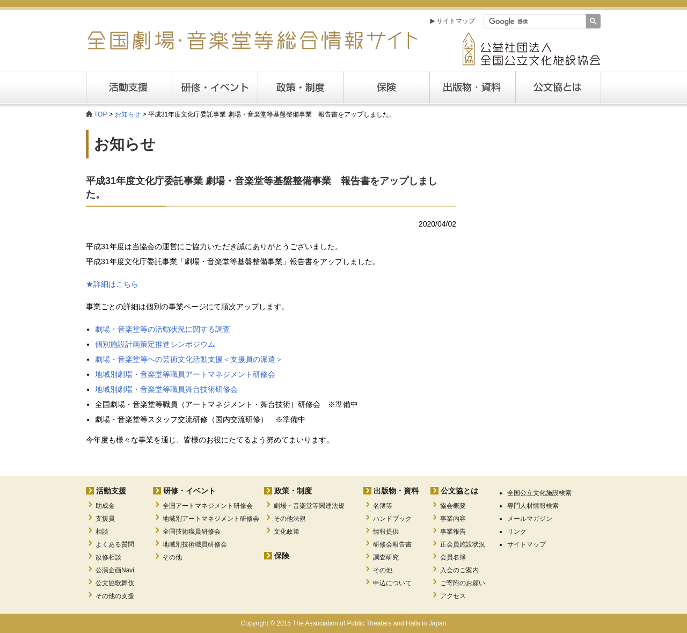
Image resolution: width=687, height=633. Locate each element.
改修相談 (108, 557)
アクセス (453, 596)
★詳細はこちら (112, 284)
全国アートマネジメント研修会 (208, 506)
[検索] (534, 21)
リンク (517, 531)
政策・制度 (301, 87)
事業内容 (453, 518)
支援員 (105, 518)
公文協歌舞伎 (115, 583)
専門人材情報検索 (533, 506)
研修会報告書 (392, 544)
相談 (102, 531)
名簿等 (382, 506)
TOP (100, 114)
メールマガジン (529, 518)
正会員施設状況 (462, 544)
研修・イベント (189, 490)
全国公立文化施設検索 (539, 493)
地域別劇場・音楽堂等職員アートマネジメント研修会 (185, 374)
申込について (392, 583)
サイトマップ (455, 21)
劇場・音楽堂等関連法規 (309, 506)
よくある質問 (115, 544)
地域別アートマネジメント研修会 (211, 518)
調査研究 (386, 557)
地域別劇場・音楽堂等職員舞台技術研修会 (166, 389)
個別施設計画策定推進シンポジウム (155, 344)
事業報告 (453, 531)
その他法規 (290, 518)
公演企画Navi (115, 570)
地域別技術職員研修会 (195, 544)
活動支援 (129, 87)
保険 (386, 87)
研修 (215, 87)
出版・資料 (472, 87)
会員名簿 (453, 557)
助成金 (105, 506)
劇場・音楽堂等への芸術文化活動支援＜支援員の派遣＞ (189, 359)
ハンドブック (392, 518)
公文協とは (459, 490)
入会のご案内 (459, 570)
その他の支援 (115, 596)
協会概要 (453, 506)
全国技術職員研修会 (192, 531)
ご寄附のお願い (462, 583)
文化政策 (286, 531)
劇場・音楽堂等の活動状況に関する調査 (162, 329)
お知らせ (128, 114)
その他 (172, 557)
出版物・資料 (396, 490)
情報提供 (386, 531)
